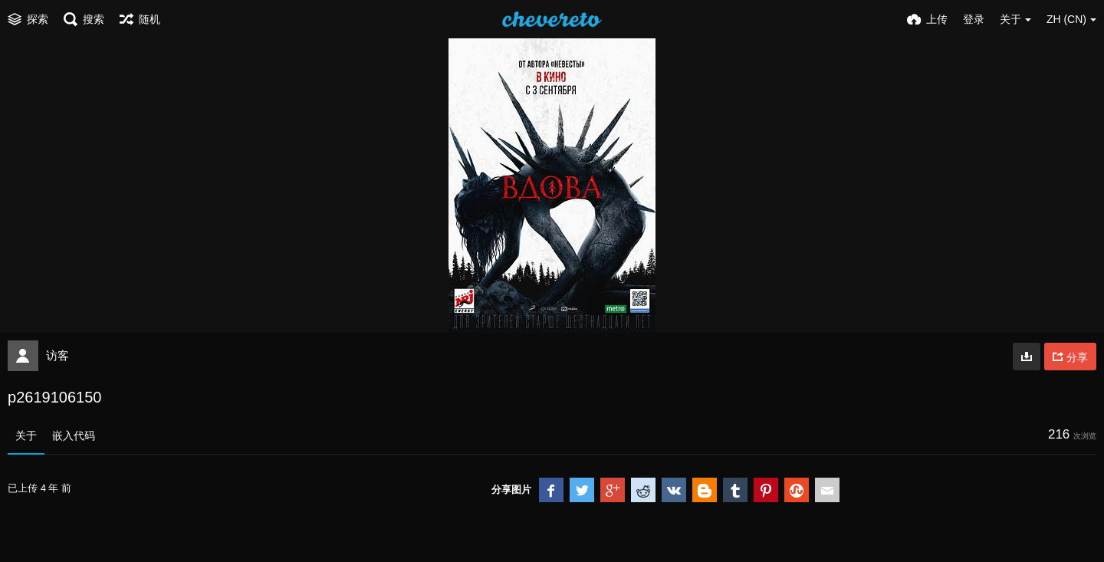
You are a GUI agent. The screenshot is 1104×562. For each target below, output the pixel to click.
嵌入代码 (73, 435)
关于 (26, 435)
